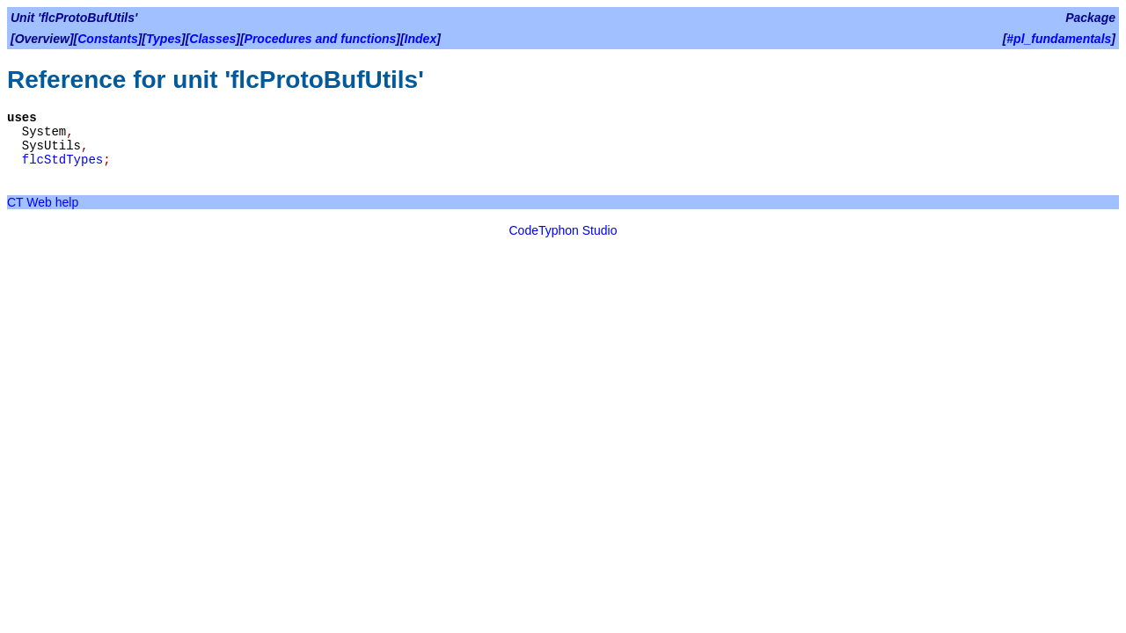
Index (421, 39)
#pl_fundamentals (1058, 39)
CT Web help (42, 202)
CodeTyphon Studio (563, 230)
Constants (107, 39)
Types (163, 39)
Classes (212, 39)
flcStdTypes (62, 160)
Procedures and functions (321, 39)
